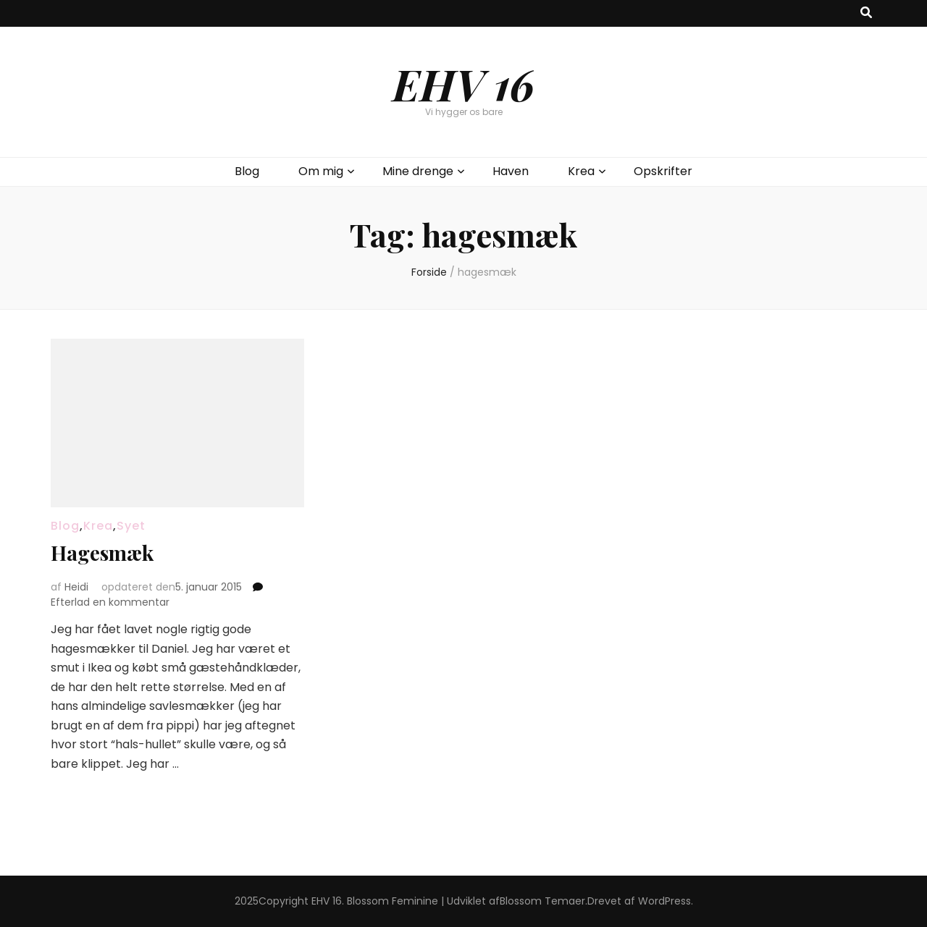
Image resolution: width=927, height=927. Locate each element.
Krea (581, 171)
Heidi (76, 587)
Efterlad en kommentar (110, 602)
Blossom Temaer (542, 901)
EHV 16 (463, 83)
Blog (247, 171)
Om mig (320, 171)
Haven (510, 171)
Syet (131, 525)
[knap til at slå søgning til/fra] (866, 13)
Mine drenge (417, 171)
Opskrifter (663, 171)
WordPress (664, 901)
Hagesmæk (102, 552)
